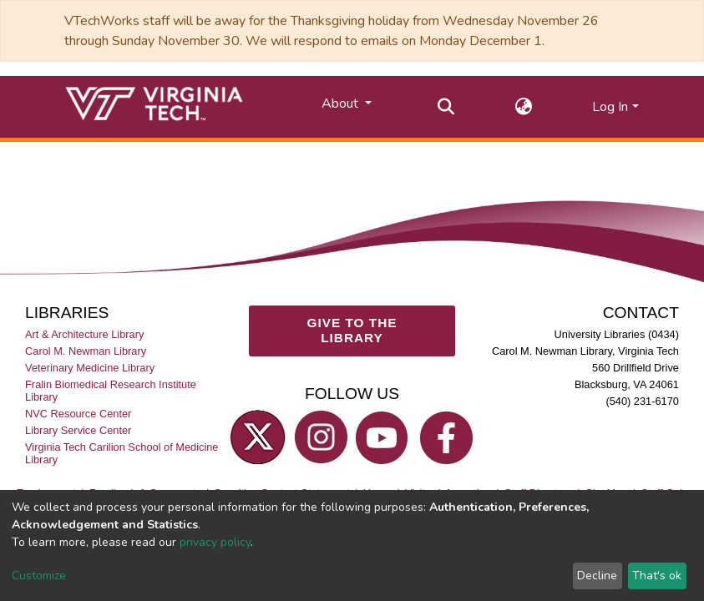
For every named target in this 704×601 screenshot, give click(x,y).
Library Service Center (78, 430)
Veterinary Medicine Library (89, 367)
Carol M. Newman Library (85, 351)
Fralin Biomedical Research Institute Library (110, 390)
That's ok (656, 575)
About (342, 103)
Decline (597, 575)
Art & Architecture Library (84, 334)
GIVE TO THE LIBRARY (351, 330)
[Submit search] (445, 107)
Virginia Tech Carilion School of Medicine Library (121, 453)
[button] (523, 107)
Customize (39, 575)
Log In (610, 107)
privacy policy (215, 542)
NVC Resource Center (78, 413)
